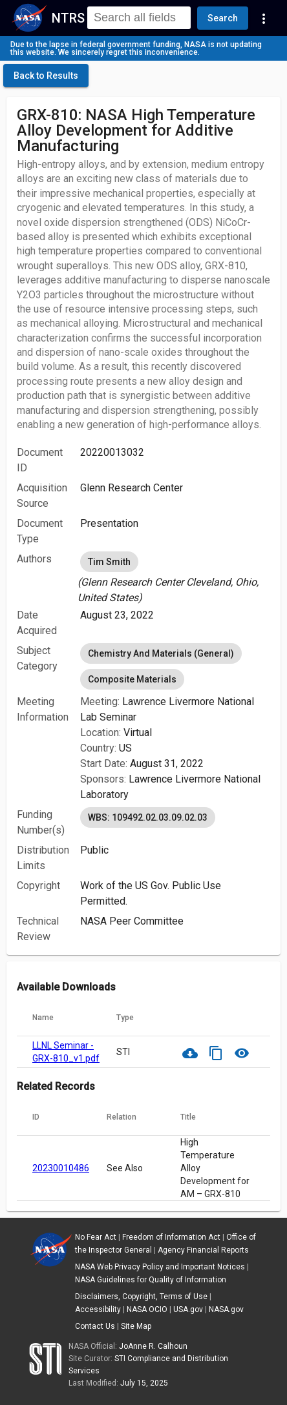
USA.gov (188, 1309)
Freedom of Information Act (171, 1237)
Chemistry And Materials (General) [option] (161, 653)
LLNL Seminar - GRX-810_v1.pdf (66, 1051)
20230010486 (60, 1168)
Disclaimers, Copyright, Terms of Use (141, 1296)
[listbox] (175, 577)
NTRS (68, 18)
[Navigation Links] (264, 18)
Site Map (136, 1326)
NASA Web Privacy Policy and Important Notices (160, 1266)
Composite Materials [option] (132, 679)
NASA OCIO (147, 1309)
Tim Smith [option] (109, 561)
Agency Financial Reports (203, 1250)
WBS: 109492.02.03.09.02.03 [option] (147, 817)
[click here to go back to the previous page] (46, 75)
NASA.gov (226, 1309)
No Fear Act (95, 1237)
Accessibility (98, 1309)
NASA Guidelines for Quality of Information (150, 1279)
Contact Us (95, 1326)
